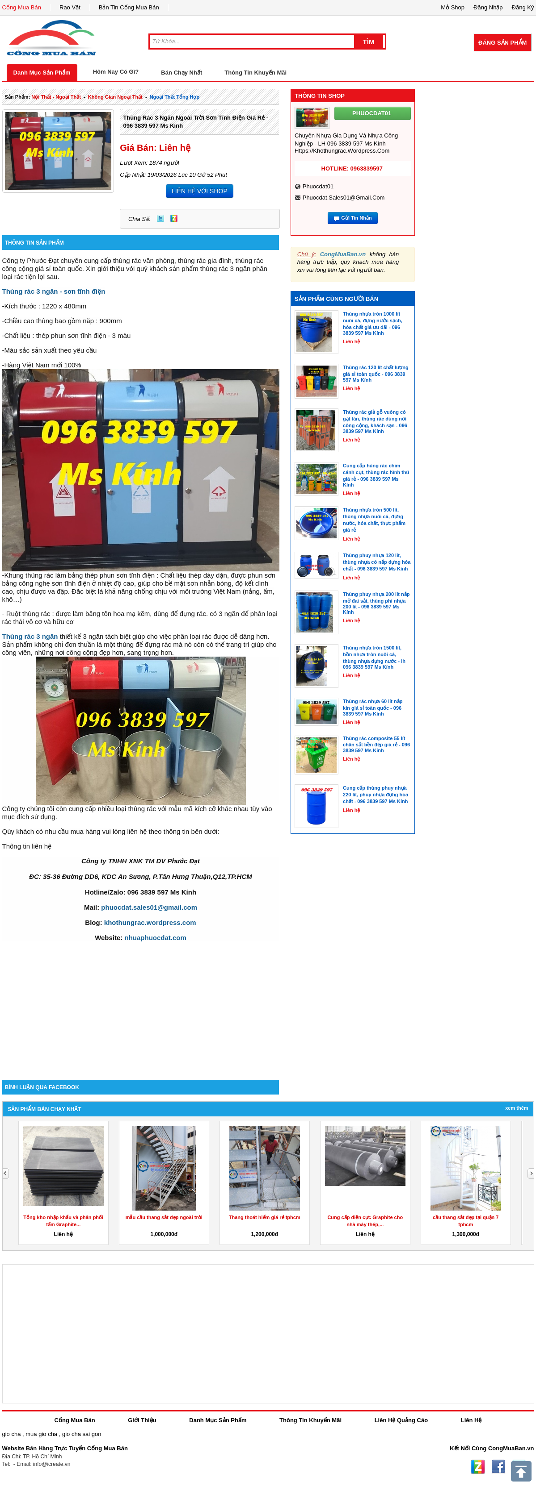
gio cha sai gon (81, 1434)
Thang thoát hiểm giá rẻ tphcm (264, 1217)
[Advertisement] (140, 1003)
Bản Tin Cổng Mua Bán (129, 7)
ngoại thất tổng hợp (175, 97)
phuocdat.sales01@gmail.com (344, 197)
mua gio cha (41, 1434)
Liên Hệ (471, 1420)
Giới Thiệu (142, 1420)
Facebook (498, 1467)
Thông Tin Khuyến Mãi (255, 72)
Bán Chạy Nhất (181, 72)
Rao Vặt (69, 7)
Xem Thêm (516, 1108)
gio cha (11, 1434)
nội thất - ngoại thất (56, 97)
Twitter (160, 218)
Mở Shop (452, 7)
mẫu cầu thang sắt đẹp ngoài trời (164, 1217)
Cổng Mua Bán (22, 7)
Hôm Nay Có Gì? (116, 71)
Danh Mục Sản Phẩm (42, 72)
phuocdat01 (318, 186)
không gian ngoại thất (115, 97)
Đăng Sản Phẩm (502, 42)
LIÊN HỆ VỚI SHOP (200, 191)
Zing (173, 218)
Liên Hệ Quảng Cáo (401, 1420)
